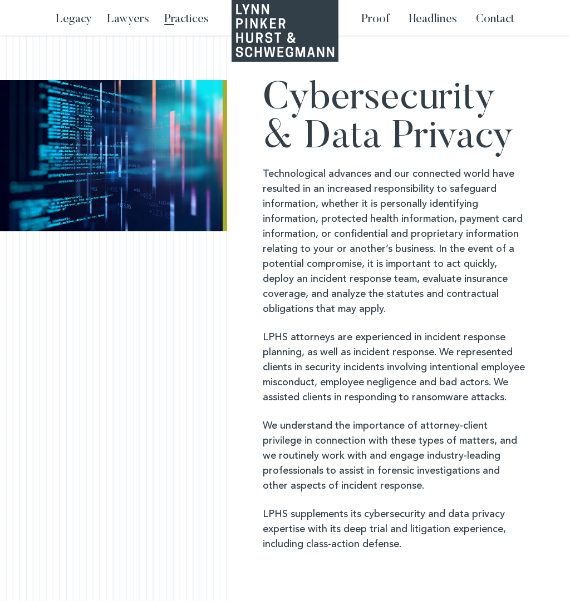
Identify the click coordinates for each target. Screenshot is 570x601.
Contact (495, 20)
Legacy (74, 20)
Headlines (433, 20)
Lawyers (128, 20)
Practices (186, 20)
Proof (375, 20)
